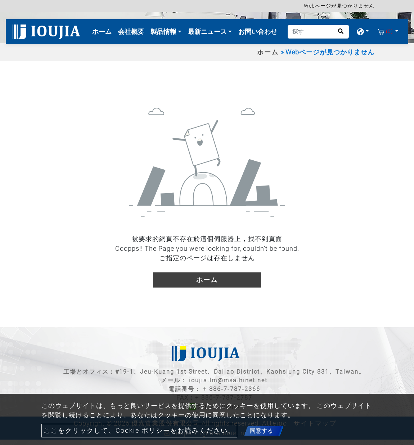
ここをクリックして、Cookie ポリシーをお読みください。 (139, 430)
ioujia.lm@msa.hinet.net (228, 380)
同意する (261, 430)
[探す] (318, 32)
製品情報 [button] (164, 31)
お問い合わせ (257, 31)
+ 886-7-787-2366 (231, 389)
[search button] (338, 33)
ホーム (103, 30)
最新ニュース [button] (208, 31)
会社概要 (131, 31)
